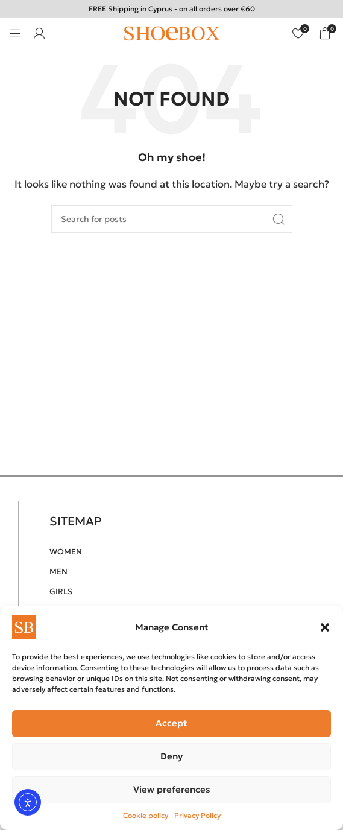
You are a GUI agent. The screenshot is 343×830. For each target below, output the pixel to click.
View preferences (171, 789)
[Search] (171, 219)
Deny (171, 756)
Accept (171, 723)
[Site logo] (172, 32)
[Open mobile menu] (15, 33)
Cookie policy (145, 815)
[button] (325, 627)
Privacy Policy (197, 815)
